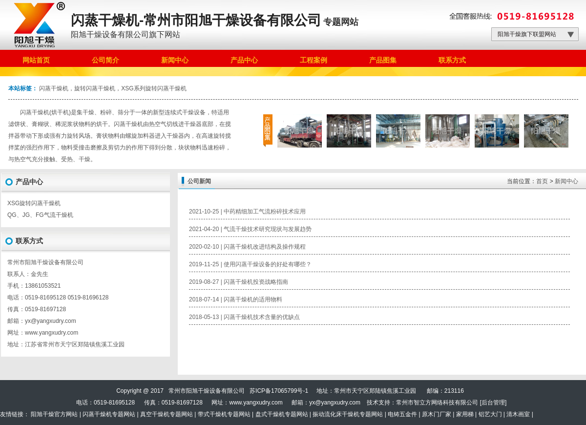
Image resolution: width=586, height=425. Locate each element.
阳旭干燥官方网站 (54, 414)
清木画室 (518, 414)
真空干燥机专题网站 (166, 414)
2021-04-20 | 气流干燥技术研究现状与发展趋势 (250, 229)
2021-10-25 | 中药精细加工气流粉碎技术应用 (247, 211)
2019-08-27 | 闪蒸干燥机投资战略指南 (238, 281)
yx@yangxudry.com (334, 402)
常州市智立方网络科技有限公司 (437, 402)
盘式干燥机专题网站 (281, 414)
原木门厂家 (436, 414)
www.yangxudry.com (51, 332)
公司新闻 (199, 181)
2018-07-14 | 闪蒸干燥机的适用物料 (235, 299)
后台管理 (493, 402)
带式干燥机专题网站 (224, 414)
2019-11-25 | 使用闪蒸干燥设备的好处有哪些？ (250, 264)
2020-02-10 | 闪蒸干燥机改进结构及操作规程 (247, 246)
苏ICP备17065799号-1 (279, 390)
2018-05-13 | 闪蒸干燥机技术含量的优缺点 (244, 317)
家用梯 (465, 414)
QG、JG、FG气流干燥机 (40, 215)
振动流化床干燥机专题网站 (348, 414)
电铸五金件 (402, 414)
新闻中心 (566, 181)
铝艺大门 (490, 414)
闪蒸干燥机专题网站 (109, 414)
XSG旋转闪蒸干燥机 (34, 203)
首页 (542, 181)
